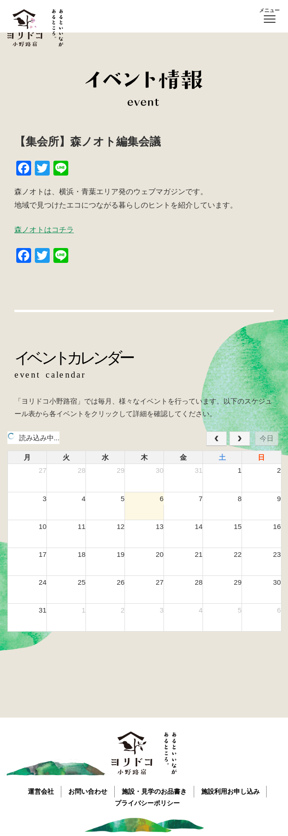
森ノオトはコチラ (44, 230)
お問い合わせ (87, 791)
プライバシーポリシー (147, 802)
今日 (267, 438)
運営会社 (41, 791)
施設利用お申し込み (230, 791)
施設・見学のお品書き (154, 791)
